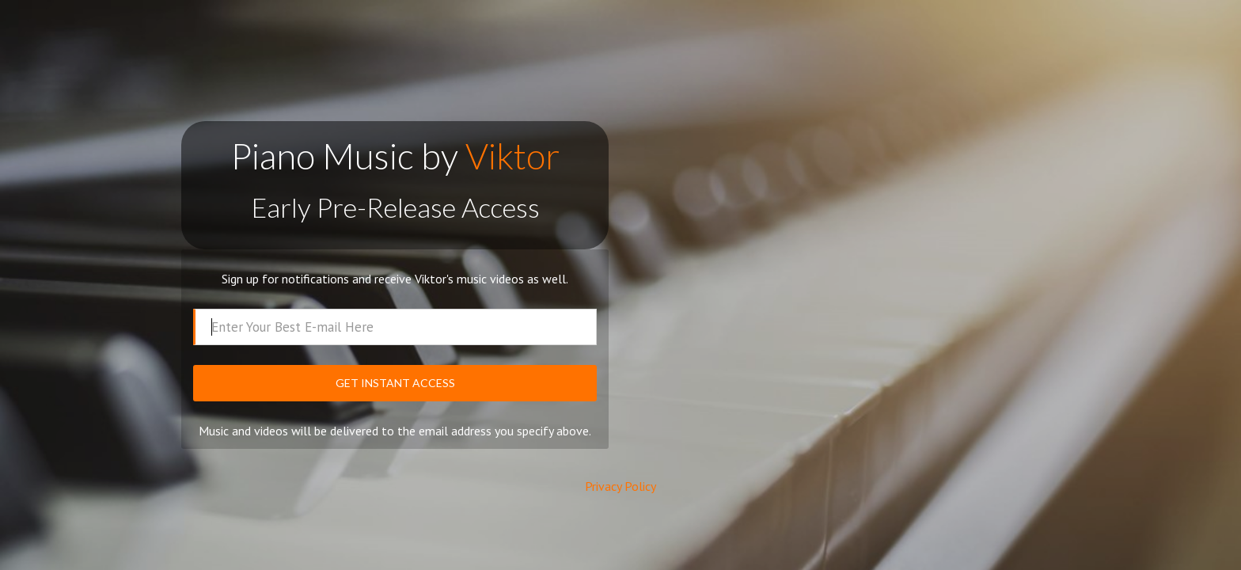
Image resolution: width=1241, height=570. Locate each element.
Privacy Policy (620, 486)
